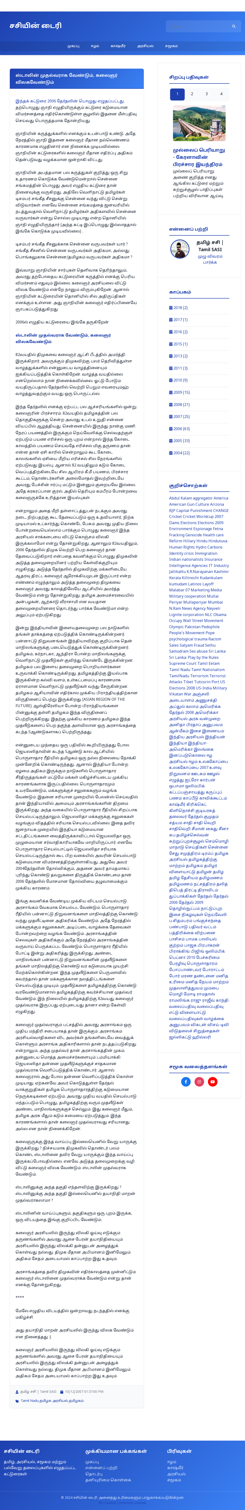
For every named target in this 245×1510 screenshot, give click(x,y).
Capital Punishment (194, 511)
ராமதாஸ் (206, 994)
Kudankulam (211, 578)
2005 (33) (179, 441)
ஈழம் (95, 46)
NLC (208, 615)
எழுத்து (176, 780)
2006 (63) (179, 429)
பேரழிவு (177, 963)
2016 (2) (178, 332)
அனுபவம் (212, 725)
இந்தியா (178, 743)
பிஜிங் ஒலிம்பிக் (208, 951)
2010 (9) (178, 380)
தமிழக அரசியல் (53, 1401)
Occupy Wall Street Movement (196, 621)
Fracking (176, 535)
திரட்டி (190, 890)
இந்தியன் (215, 737)
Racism (214, 639)
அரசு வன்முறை (204, 719)
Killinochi (190, 578)
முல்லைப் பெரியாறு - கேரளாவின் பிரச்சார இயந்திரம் (199, 158)
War (187, 694)
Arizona (217, 504)
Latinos (194, 584)
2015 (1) (178, 344)
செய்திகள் (196, 847)
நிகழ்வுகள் (192, 915)
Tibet (188, 682)
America (221, 498)
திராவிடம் (208, 890)
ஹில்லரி (201, 1037)
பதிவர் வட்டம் (202, 927)
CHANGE (221, 511)
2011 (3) (178, 368)
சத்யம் (175, 823)
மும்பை (211, 988)
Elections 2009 (210, 523)
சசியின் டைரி (36, 26)
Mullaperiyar (195, 602)
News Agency (194, 608)
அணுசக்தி (206, 700)
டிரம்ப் (207, 853)
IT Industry (219, 566)
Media (216, 590)
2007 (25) (179, 417)
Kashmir (221, 572)
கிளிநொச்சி (182, 811)
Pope (210, 633)
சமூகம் (171, 46)
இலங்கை (204, 749)
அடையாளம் (181, 700)
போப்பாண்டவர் (185, 970)
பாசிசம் (177, 939)
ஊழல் (213, 774)
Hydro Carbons (209, 547)
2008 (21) (179, 405)
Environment (180, 529)
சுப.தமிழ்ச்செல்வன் (189, 835)
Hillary (189, 541)
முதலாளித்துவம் (186, 988)
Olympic (176, 627)
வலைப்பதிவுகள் (186, 1019)
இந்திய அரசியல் (186, 737)
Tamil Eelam (208, 663)
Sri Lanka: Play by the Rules (194, 657)
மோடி (190, 994)
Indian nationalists (186, 559)
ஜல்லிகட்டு (180, 1037)
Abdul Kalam (180, 498)
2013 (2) (178, 356)
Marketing (200, 590)
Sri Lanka (217, 651)
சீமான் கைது (205, 829)
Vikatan (176, 694)
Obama (219, 615)
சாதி (188, 823)
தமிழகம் (76, 1401)
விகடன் (198, 1025)
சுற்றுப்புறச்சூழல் (186, 841)
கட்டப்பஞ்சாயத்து (187, 792)
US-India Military (211, 688)
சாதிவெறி (180, 829)
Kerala (175, 578)
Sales (174, 645)
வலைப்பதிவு (182, 1007)
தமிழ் (218, 872)
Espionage (202, 529)
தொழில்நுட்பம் (184, 908)
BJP (172, 511)
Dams (174, 523)
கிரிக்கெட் (196, 804)
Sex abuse (198, 651)
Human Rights (182, 547)
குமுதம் (211, 817)
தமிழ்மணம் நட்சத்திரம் (192, 884)
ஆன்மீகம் (179, 731)
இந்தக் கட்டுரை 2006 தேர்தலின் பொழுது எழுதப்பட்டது (70, 101)
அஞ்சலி (200, 694)
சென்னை (218, 847)
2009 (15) (179, 392)
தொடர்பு (94, 1474)
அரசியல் (145, 46)
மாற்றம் (221, 982)
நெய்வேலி (215, 915)
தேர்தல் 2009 (191, 902)
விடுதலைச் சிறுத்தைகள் (194, 1031)
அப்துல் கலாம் (184, 707)
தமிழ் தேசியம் (183, 878)
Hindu (201, 541)
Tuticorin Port (206, 682)
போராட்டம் (213, 970)
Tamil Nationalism (208, 670)
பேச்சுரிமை (208, 957)
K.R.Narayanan (200, 572)
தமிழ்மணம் (211, 878)
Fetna (218, 529)
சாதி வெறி (205, 823)
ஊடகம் (198, 774)
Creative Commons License (122, 1503)
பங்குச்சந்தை (207, 921)
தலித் (222, 884)
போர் (174, 976)
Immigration (206, 553)
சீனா (224, 829)
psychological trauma (188, 639)
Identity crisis (181, 553)
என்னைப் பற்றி (101, 1468)
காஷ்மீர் (118, 46)
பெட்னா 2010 (182, 957)
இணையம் (213, 731)
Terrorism (199, 676)
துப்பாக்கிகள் (182, 896)
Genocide (193, 535)
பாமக (192, 939)
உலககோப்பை (213, 762)
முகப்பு (73, 46)
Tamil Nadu (30, 1401)
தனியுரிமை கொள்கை (108, 1480)
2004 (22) (179, 453)
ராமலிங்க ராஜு (185, 1000)
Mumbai (215, 602)
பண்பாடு (178, 927)
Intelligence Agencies (188, 566)
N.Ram (175, 608)
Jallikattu (177, 572)
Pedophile (210, 627)
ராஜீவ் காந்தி (215, 1000)
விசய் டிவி (218, 1025)
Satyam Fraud (192, 645)
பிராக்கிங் (179, 951)
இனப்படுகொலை (187, 755)
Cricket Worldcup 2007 (203, 517)
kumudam (178, 584)
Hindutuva (217, 541)
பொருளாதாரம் (202, 963)
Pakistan (192, 627)
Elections (188, 523)
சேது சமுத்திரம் (184, 853)
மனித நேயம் (198, 982)
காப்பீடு (190, 798)
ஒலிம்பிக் (195, 786)
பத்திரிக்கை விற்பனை (192, 933)
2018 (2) (178, 308)
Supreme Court (182, 663)
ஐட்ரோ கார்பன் (200, 780)
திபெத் (176, 890)
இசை (195, 731)
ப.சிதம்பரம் (180, 921)
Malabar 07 (179, 590)
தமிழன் (204, 872)
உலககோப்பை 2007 (188, 768)
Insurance (213, 559)
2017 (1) (178, 320)
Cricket (175, 517)
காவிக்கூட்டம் (213, 798)
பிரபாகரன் (209, 945)
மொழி (176, 994)
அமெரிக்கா (206, 713)
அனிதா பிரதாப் (185, 725)
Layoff (208, 584)
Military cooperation (187, 596)
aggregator (203, 498)
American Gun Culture (189, 504)
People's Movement (187, 633)
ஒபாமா (176, 786)
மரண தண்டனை (198, 976)
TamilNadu (179, 676)
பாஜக (190, 945)
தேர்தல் (204, 896)
